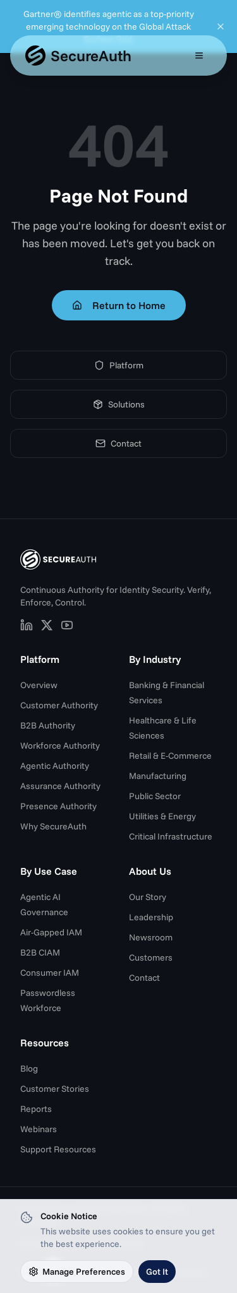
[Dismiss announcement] (220, 26)
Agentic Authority (54, 765)
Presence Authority (58, 806)
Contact (118, 443)
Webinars (38, 1129)
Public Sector (155, 796)
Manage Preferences (76, 1271)
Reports (36, 1109)
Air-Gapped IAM (51, 932)
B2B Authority (47, 725)
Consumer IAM (49, 972)
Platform (118, 365)
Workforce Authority (60, 745)
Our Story (147, 897)
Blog (29, 1068)
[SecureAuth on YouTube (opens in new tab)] (67, 625)
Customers (151, 957)
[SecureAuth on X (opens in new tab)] (46, 625)
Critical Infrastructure (170, 836)
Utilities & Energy (162, 816)
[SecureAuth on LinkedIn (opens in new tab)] (26, 625)
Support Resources (58, 1149)
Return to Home (119, 305)
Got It (157, 1271)
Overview (39, 685)
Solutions (119, 404)
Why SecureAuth (53, 826)
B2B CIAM (40, 952)
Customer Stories (54, 1088)
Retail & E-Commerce (170, 755)
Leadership (151, 917)
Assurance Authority (60, 786)
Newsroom (151, 937)
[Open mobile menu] (199, 55)
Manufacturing (157, 775)
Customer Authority (59, 705)
